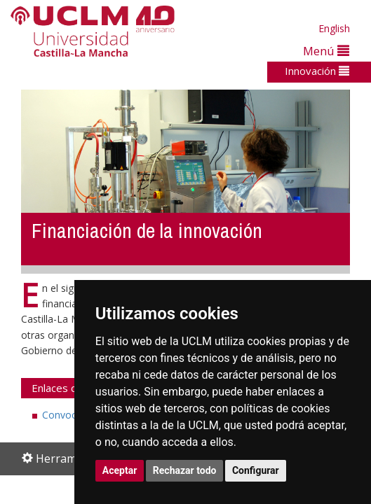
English (334, 28)
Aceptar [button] (119, 470)
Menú (326, 51)
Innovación (317, 71)
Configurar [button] (255, 470)
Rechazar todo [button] (185, 470)
